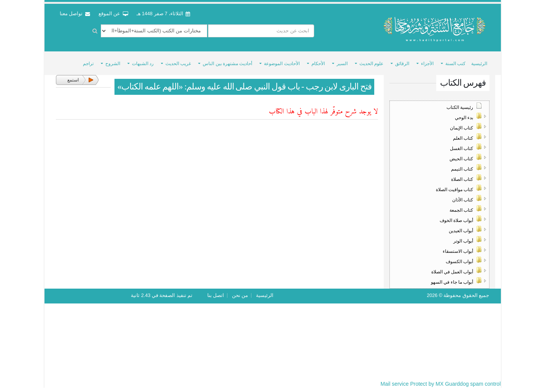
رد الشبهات (143, 63)
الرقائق (402, 63)
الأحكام (318, 63)
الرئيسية (479, 63)
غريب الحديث (178, 63)
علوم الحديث (371, 63)
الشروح (112, 63)
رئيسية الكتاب (459, 107)
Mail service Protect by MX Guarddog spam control (441, 384)
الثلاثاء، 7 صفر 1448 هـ (164, 14)
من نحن (240, 295)
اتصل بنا (215, 295)
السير (342, 63)
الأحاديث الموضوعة (281, 63)
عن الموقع (113, 14)
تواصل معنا (75, 14)
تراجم (88, 63)
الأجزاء (427, 63)
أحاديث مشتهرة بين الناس (227, 63)
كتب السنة (455, 63)
